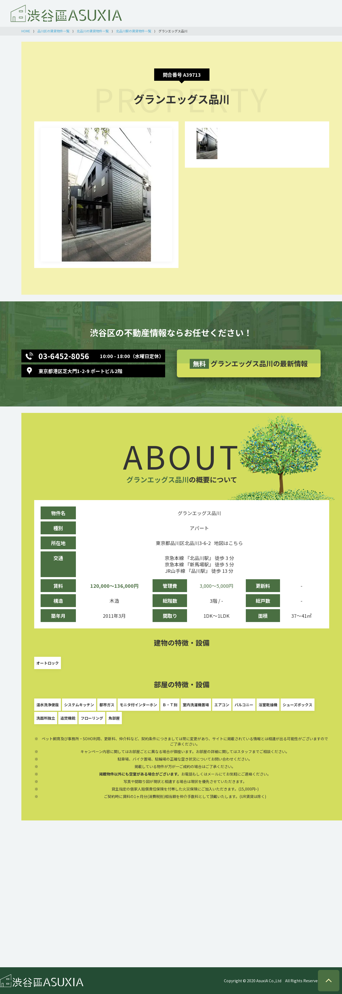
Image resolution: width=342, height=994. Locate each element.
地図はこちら (228, 542)
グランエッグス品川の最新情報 (249, 363)
